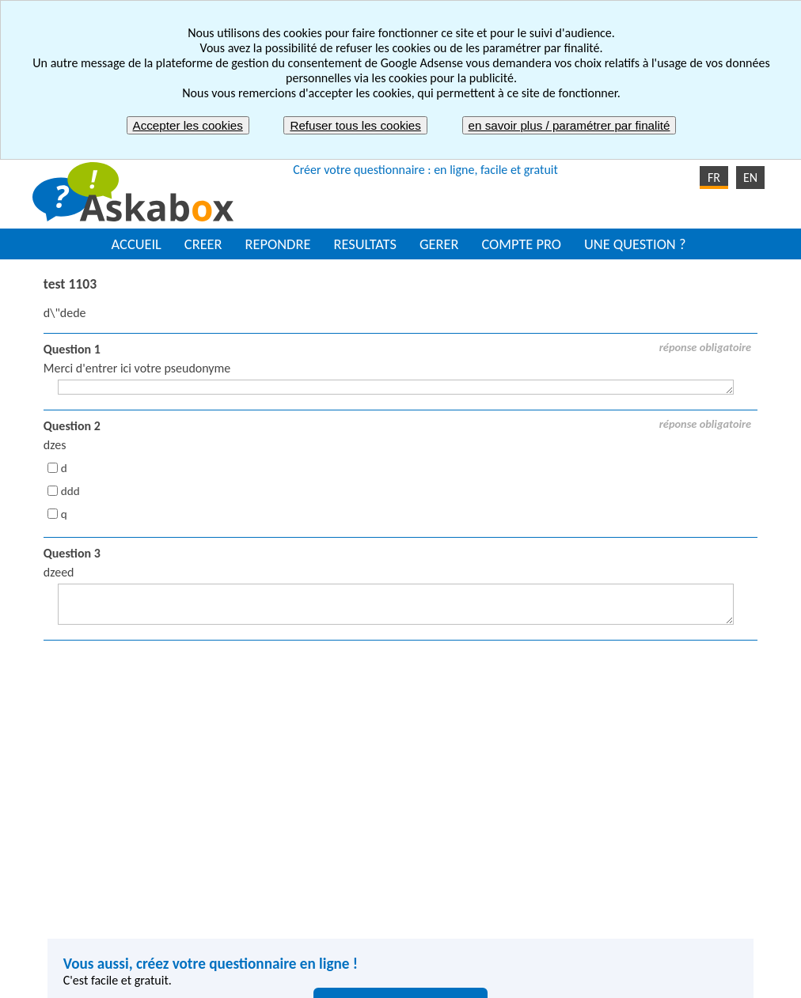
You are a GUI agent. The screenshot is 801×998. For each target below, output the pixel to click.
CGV (458, 979)
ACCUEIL (136, 244)
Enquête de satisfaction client (488, 902)
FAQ (587, 979)
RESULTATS (364, 244)
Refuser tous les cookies (355, 125)
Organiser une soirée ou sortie (490, 867)
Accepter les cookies (188, 125)
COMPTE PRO (521, 244)
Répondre (251, 885)
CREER (203, 244)
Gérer (241, 920)
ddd (70, 491)
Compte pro (256, 937)
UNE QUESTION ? (634, 244)
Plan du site (523, 979)
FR (714, 177)
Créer (240, 867)
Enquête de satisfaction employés (684, 867)
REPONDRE (278, 244)
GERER (439, 244)
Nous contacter (660, 979)
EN (750, 177)
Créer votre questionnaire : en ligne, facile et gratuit (425, 169)
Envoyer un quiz (453, 885)
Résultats (249, 902)
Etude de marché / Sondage (483, 920)
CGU (412, 979)
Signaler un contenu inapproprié (184, 979)
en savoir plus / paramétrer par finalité (569, 125)
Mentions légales (334, 979)
